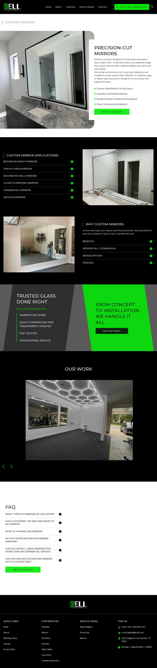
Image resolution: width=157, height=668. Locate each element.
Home (48, 7)
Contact (103, 7)
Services (70, 7)
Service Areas (86, 7)
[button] (3, 466)
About (58, 7)
